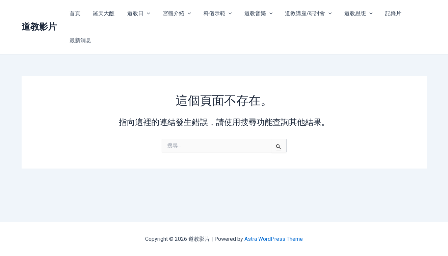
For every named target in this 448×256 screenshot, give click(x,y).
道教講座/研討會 (299, 13)
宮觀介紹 (173, 13)
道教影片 (39, 13)
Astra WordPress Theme (273, 239)
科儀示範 (212, 13)
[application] (144, 13)
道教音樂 (251, 13)
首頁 (76, 13)
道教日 (136, 13)
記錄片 (381, 13)
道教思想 (348, 13)
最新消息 (410, 13)
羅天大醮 (103, 13)
